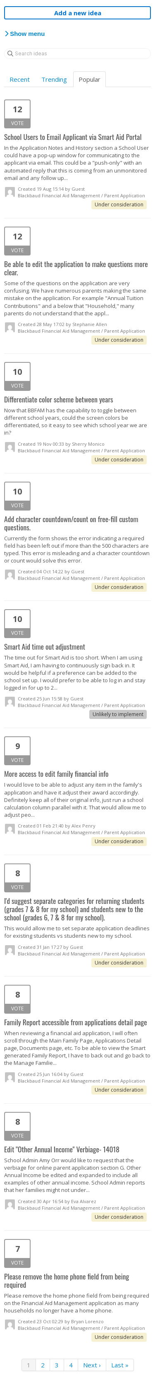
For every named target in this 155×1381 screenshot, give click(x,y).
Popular (89, 79)
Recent (20, 79)
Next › (92, 1365)
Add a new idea (77, 13)
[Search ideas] (77, 53)
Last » (120, 1365)
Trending (54, 79)
